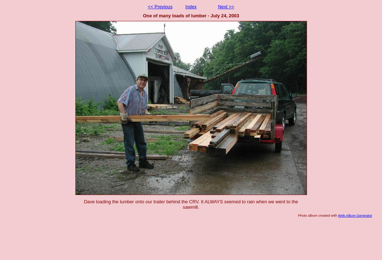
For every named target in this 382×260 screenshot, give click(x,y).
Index (191, 6)
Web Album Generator (355, 215)
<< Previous (160, 6)
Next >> (226, 6)
